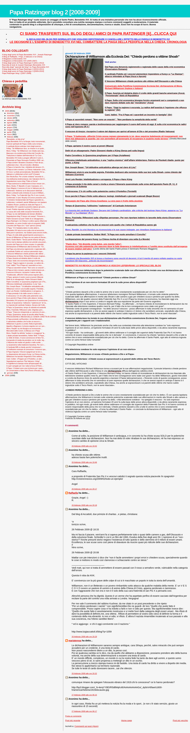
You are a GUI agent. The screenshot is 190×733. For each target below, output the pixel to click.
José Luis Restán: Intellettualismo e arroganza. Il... (25, 291)
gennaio (10, 373)
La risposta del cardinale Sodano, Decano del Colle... (26, 305)
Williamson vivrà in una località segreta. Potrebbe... (25, 289)
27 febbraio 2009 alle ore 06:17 (84, 711)
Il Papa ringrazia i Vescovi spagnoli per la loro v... (24, 352)
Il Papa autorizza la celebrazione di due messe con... (26, 184)
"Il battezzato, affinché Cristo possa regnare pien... (25, 275)
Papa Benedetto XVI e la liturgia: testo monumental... (26, 141)
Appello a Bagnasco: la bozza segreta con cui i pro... (26, 326)
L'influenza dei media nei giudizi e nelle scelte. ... (24, 342)
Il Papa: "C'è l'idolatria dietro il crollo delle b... (23, 228)
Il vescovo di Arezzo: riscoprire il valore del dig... (24, 272)
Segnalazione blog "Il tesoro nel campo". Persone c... (26, 216)
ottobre (10, 118)
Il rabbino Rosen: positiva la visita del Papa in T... (24, 205)
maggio (10, 130)
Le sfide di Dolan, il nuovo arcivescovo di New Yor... (25, 338)
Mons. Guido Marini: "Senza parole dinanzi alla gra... (26, 240)
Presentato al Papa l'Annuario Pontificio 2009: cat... (25, 160)
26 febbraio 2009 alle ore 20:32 (84, 673)
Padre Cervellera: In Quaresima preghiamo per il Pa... (26, 282)
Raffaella (73, 493)
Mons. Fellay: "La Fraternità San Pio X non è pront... (26, 195)
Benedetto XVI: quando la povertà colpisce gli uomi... (26, 207)
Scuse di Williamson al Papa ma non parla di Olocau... (26, 237)
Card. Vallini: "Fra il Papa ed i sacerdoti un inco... (24, 265)
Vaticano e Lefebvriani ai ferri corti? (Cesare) (23, 174)
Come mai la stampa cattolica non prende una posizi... (26, 242)
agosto (10, 123)
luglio (9, 125)
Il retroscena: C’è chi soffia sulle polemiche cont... (24, 296)
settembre (11, 120)
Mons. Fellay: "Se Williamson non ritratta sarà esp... (25, 151)
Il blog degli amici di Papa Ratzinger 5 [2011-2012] (23, 63)
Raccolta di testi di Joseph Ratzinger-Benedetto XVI (23, 65)
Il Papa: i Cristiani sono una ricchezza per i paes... (25, 368)
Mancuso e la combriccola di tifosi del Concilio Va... (25, 153)
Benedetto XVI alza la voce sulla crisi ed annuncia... (25, 230)
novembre (11, 116)
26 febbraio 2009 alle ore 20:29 (84, 637)
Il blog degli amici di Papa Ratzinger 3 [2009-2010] (23, 71)
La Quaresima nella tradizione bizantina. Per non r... (25, 345)
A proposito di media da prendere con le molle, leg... (25, 340)
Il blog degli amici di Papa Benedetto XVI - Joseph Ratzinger (27, 54)
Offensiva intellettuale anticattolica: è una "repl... (24, 284)
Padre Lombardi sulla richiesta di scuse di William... (25, 193)
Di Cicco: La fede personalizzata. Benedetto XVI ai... (26, 172)
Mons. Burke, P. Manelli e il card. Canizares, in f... (25, 186)
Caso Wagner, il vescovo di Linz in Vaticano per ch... (26, 188)
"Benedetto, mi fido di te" (15, 139)
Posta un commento (73, 716)
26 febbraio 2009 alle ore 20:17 (84, 489)
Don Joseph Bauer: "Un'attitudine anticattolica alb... (25, 286)
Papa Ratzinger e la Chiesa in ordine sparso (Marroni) (26, 221)
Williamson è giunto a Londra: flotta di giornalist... (24, 324)
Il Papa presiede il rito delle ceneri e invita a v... (24, 293)
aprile (9, 132)
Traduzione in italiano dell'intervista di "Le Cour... (24, 155)
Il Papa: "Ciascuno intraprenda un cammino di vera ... (26, 312)
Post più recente (72, 720)
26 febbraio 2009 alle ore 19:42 (84, 446)
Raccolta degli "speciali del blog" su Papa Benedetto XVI (25, 67)
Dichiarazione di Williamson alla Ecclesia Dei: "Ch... (25, 247)
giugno (10, 127)
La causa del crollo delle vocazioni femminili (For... (25, 212)
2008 (7, 375)
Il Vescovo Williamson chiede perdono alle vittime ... (25, 254)
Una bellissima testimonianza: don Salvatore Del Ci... (26, 179)
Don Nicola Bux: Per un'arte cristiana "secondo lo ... (25, 177)
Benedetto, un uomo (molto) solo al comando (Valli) (25, 223)
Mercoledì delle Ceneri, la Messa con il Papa (23, 331)
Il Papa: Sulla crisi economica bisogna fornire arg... (25, 261)
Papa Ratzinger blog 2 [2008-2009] (55, 12)
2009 (7, 111)
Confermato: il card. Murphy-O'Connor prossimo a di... (26, 198)
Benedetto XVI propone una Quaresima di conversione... (27, 300)
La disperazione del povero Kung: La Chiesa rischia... (26, 354)
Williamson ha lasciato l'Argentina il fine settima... (24, 356)
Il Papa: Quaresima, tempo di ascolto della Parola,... (25, 314)
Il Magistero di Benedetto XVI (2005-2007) (19, 61)
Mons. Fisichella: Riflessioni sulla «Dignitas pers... (25, 310)
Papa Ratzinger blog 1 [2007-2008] (16, 73)
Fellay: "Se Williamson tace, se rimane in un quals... (25, 148)
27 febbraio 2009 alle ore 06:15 (84, 695)
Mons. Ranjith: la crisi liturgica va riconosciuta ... (24, 328)
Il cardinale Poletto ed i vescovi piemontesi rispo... (25, 251)
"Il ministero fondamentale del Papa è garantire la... (25, 200)
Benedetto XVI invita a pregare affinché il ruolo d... (25, 158)
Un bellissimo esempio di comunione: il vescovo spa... (26, 349)
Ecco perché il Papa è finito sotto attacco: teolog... (25, 298)
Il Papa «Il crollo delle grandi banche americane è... (25, 235)
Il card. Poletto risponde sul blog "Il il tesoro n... (24, 209)
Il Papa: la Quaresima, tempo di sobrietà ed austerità (26, 307)
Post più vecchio (180, 720)
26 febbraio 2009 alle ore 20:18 (84, 505)
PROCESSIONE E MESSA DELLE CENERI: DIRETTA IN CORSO (31, 317)
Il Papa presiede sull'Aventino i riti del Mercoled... (24, 319)
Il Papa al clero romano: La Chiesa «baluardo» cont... (26, 169)
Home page (126, 720)
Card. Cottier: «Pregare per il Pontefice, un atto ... (24, 359)
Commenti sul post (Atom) (87, 726)
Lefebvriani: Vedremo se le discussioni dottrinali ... (25, 191)
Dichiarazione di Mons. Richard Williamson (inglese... (26, 256)
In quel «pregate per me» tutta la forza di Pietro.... (25, 366)
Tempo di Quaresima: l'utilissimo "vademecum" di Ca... (26, 303)
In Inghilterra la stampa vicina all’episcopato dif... (24, 363)
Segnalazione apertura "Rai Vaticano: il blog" (23, 361)
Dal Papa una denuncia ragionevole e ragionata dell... (26, 249)
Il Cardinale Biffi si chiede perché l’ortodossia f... (24, 347)
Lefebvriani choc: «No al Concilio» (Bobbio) (22, 165)
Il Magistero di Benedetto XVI (14, 59)
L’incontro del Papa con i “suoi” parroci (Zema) (23, 226)
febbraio (10, 137)
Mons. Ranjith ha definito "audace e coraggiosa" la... (26, 333)
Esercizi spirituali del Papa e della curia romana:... (25, 144)
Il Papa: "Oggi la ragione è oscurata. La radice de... (25, 263)
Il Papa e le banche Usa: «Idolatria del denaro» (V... (25, 167)
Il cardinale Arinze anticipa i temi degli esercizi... (24, 146)
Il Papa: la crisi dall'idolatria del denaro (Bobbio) (24, 214)
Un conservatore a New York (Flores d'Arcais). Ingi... (26, 370)
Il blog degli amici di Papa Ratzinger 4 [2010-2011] (23, 69)
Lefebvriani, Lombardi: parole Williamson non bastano (26, 202)
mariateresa (74, 640)
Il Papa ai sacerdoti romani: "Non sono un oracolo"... (26, 268)
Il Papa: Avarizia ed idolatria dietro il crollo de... (23, 258)
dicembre (11, 113)
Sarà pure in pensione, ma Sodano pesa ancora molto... (27, 233)
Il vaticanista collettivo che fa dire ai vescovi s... (24, 321)
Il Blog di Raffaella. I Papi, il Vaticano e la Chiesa (22, 57)
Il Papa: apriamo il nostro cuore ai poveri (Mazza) (24, 277)
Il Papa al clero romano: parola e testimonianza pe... (26, 270)
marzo (9, 134)
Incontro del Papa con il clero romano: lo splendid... (25, 244)
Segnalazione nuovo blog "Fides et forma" (22, 181)
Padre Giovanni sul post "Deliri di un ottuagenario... (25, 219)
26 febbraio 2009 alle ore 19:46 (84, 462)
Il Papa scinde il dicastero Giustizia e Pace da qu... (25, 162)
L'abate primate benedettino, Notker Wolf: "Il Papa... (25, 335)
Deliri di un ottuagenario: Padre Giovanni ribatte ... (25, 279)
